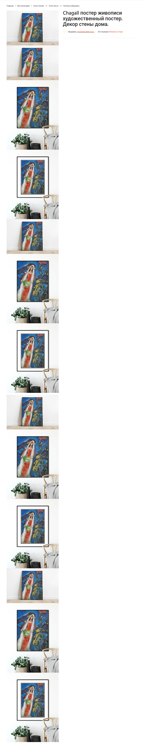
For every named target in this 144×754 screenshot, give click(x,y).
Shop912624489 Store (85, 31)
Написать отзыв (116, 31)
